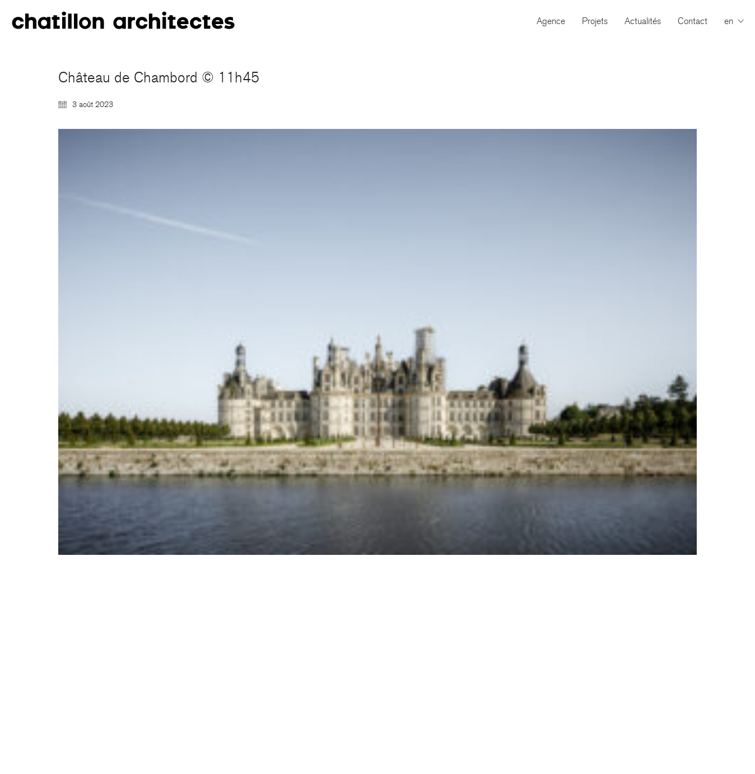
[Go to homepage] (123, 21)
